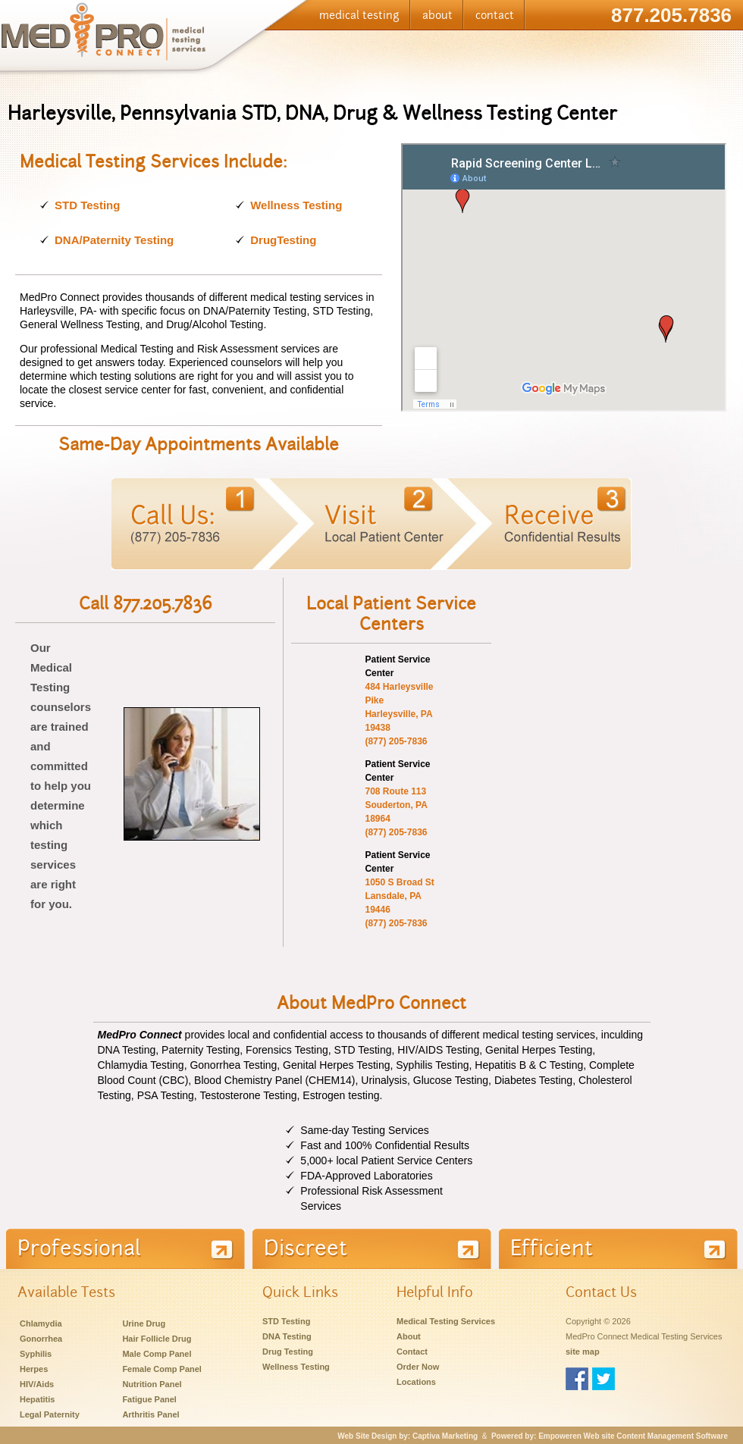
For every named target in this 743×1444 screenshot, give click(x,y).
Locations (416, 1381)
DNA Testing (287, 1336)
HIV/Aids (37, 1384)
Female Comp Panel (162, 1369)
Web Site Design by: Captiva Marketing (407, 1436)
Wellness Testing (296, 205)
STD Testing (87, 205)
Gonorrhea (41, 1338)
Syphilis (36, 1353)
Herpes (34, 1369)
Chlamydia (41, 1323)
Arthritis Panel (150, 1414)
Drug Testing (287, 1351)
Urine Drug (143, 1323)
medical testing (359, 15)
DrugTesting (283, 239)
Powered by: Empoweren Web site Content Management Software (609, 1436)
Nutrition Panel (151, 1384)
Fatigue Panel (149, 1399)
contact (494, 15)
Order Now (418, 1366)
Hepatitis (37, 1399)
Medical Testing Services (446, 1321)
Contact (412, 1351)
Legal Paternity (50, 1414)
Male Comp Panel (156, 1353)
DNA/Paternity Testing (114, 239)
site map (583, 1351)
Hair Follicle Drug (156, 1338)
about (437, 15)
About (409, 1336)
